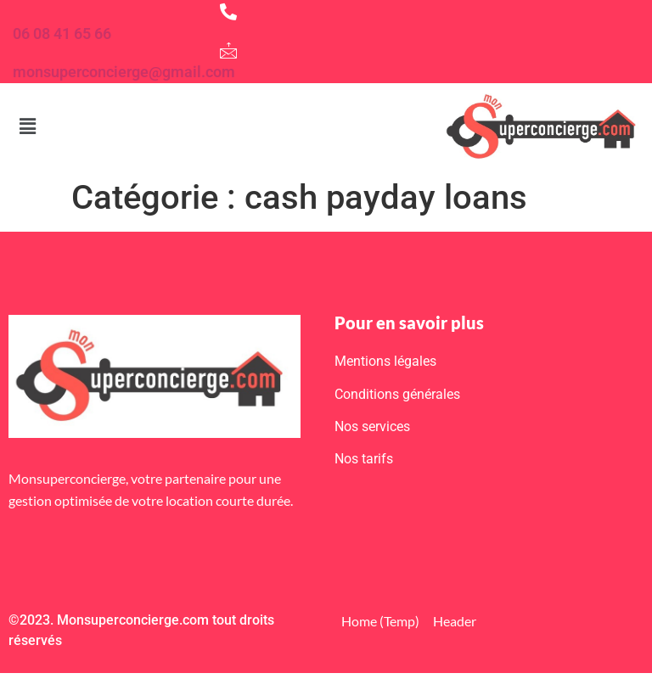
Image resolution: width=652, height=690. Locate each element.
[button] (27, 126)
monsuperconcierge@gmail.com (124, 72)
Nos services (372, 426)
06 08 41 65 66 (62, 33)
